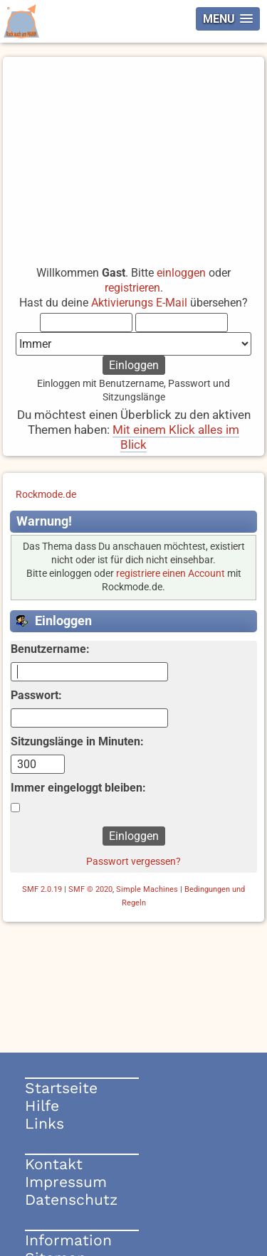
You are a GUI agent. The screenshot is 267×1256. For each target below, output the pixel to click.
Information (68, 1240)
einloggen (181, 273)
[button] (228, 19)
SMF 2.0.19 (42, 889)
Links (44, 1123)
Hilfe (42, 1105)
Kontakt (54, 1164)
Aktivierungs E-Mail (139, 302)
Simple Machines (147, 889)
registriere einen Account (170, 574)
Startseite (61, 1088)
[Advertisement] (133, 154)
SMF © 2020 (90, 889)
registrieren (132, 287)
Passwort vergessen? (133, 861)
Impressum (66, 1182)
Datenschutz (71, 1199)
